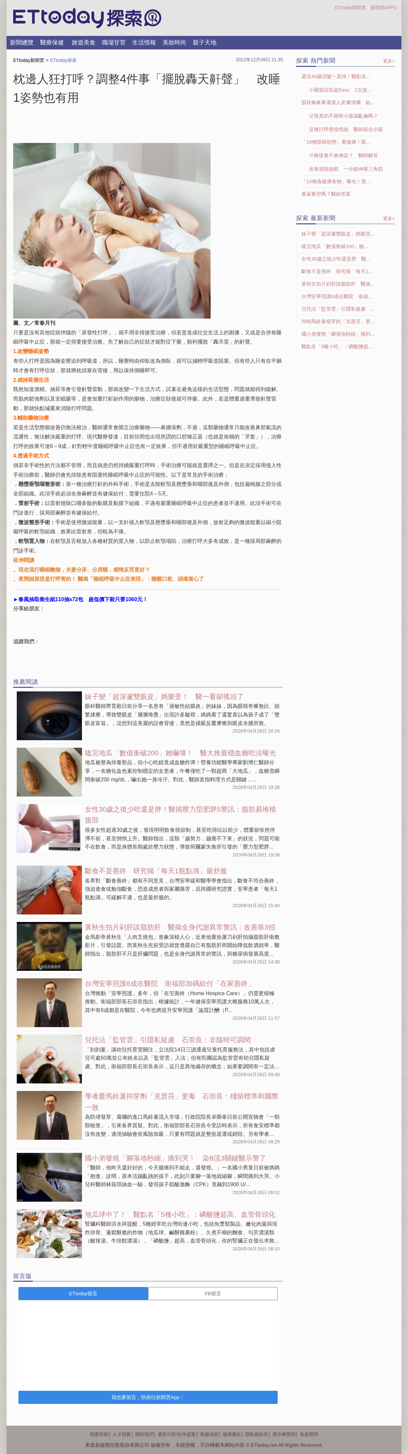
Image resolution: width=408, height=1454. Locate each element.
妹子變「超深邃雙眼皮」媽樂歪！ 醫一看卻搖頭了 (164, 696)
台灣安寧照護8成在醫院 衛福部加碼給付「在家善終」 (170, 983)
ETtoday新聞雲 (350, 7)
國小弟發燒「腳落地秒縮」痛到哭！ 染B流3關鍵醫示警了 (175, 1158)
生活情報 (144, 42)
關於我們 (144, 1434)
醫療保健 (52, 42)
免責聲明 (309, 1434)
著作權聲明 (283, 1434)
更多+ (389, 61)
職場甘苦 (114, 42)
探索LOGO (87, 18)
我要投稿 (99, 1434)
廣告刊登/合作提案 (177, 1434)
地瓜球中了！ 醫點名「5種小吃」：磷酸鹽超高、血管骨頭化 (180, 1214)
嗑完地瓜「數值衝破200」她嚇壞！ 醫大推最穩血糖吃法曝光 (180, 753)
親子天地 (205, 42)
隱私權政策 (256, 1434)
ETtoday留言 (83, 1293)
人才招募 (122, 1434)
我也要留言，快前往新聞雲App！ (148, 1397)
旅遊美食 (83, 42)
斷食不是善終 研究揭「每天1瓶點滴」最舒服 (156, 871)
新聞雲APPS (383, 7)
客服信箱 (209, 1434)
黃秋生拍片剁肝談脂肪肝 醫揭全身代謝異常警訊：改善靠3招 (180, 927)
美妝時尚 (174, 42)
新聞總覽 (22, 42)
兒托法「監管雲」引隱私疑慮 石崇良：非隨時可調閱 (168, 1040)
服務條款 (232, 1434)
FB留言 (213, 1293)
